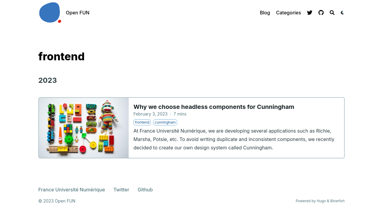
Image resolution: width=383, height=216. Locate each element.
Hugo (321, 201)
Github (145, 190)
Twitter (121, 190)
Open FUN (77, 13)
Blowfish (337, 201)
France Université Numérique (71, 190)
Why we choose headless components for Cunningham (213, 106)
